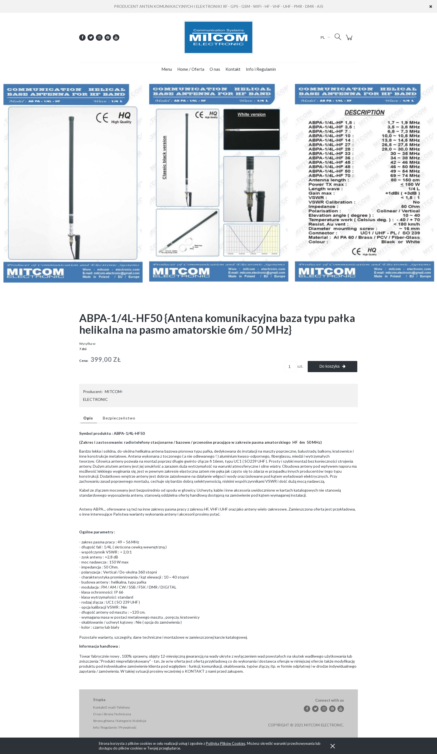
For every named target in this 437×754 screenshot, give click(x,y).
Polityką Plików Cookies (225, 743)
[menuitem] (166, 69)
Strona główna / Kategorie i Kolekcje (119, 721)
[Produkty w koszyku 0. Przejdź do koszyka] (350, 40)
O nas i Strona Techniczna (112, 714)
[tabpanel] (218, 552)
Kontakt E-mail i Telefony (111, 707)
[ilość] (290, 366)
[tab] (88, 418)
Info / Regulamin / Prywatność (115, 727)
